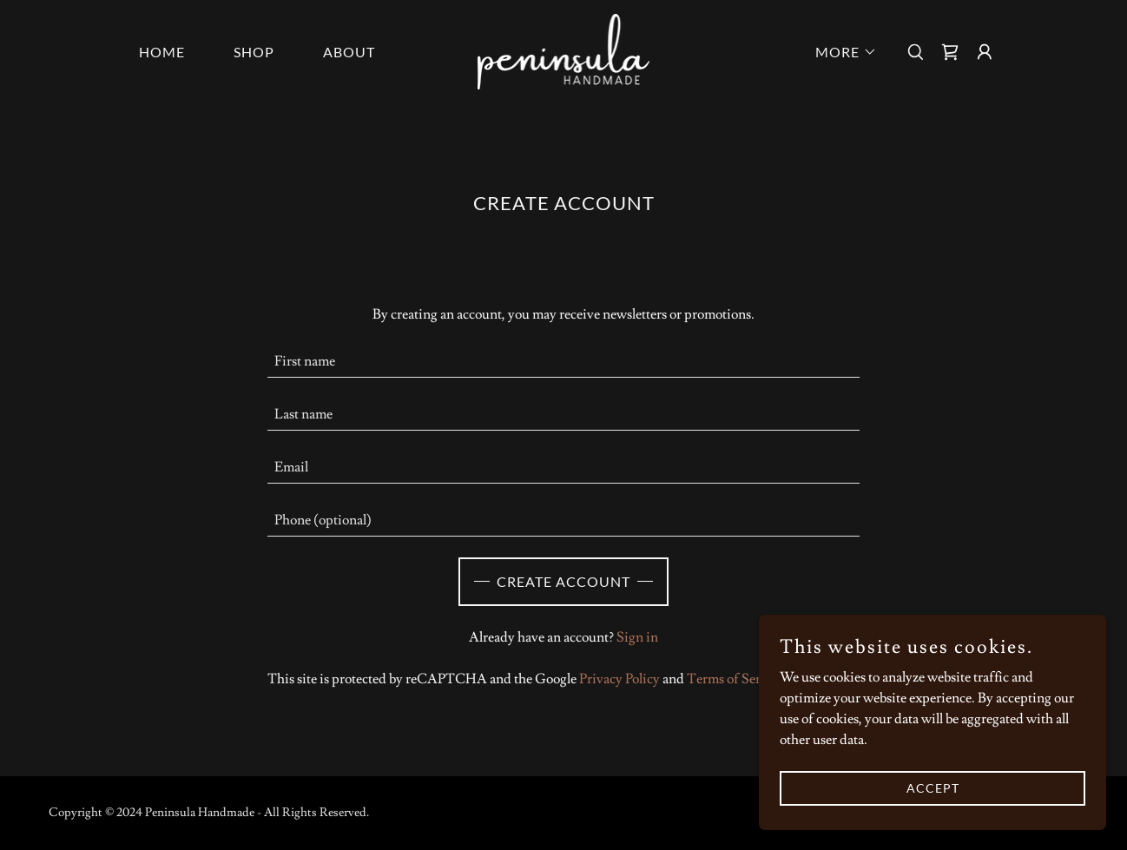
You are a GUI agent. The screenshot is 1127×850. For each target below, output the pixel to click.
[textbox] (563, 362)
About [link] (349, 51)
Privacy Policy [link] (619, 679)
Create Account (563, 581)
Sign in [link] (637, 637)
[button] (839, 52)
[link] (564, 48)
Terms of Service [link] (735, 679)
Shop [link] (254, 51)
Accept (932, 788)
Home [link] (162, 51)
